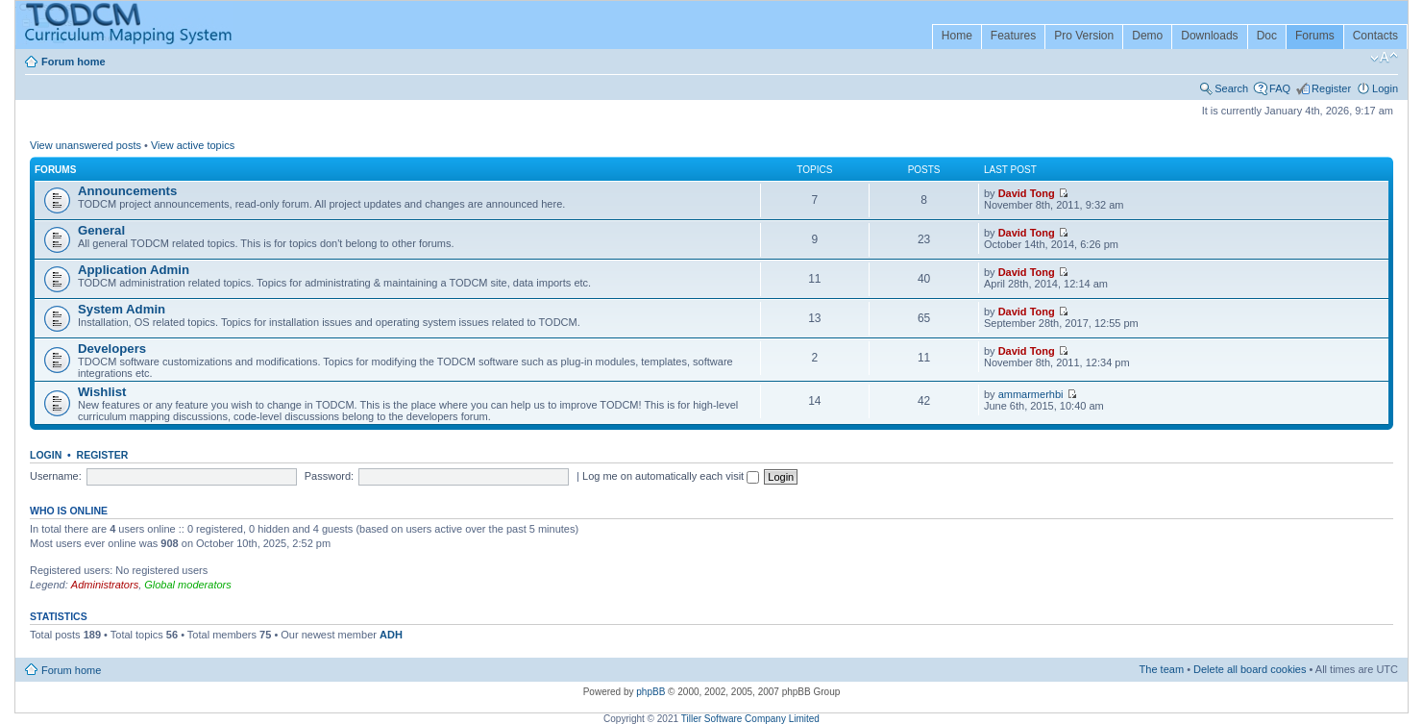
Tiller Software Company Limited (750, 718)
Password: (329, 476)
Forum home (73, 61)
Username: (56, 476)
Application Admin (133, 269)
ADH (391, 634)
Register (1331, 88)
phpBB (650, 692)
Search (1231, 88)
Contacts (1375, 35)
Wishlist (102, 392)
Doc (1267, 35)
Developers (112, 348)
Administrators (104, 584)
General (101, 230)
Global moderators (188, 584)
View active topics (192, 145)
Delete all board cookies (1249, 669)
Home (957, 35)
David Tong (1026, 193)
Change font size (1384, 57)
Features (1013, 35)
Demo (1147, 35)
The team (1162, 669)
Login (1385, 88)
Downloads (1209, 35)
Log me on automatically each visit (670, 476)
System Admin (121, 309)
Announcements (127, 191)
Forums (1315, 35)
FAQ (1279, 88)
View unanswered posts (85, 145)
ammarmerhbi (1031, 394)
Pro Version (1084, 35)
